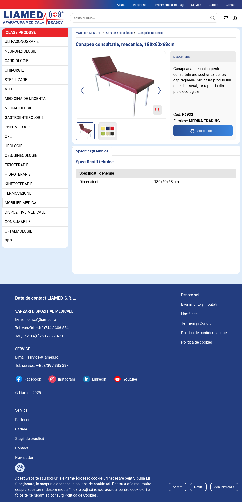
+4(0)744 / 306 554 (52, 328)
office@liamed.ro (41, 319)
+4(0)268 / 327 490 (46, 336)
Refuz (198, 487)
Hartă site (189, 314)
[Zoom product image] (157, 110)
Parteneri (22, 419)
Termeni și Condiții (196, 323)
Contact (231, 5)
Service (196, 5)
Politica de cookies (197, 342)
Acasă (121, 5)
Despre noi (140, 5)
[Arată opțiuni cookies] (20, 468)
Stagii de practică (29, 438)
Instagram (66, 379)
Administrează (224, 487)
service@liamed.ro (43, 357)
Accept (177, 487)
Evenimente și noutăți (169, 5)
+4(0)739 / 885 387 (52, 365)
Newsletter (24, 457)
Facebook (33, 379)
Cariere (213, 5)
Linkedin (99, 379)
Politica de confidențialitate (204, 333)
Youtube (130, 379)
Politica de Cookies (81, 495)
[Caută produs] (213, 18)
